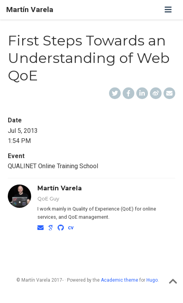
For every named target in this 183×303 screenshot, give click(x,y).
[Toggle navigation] (168, 10)
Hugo (152, 280)
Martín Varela (29, 9)
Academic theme (119, 280)
